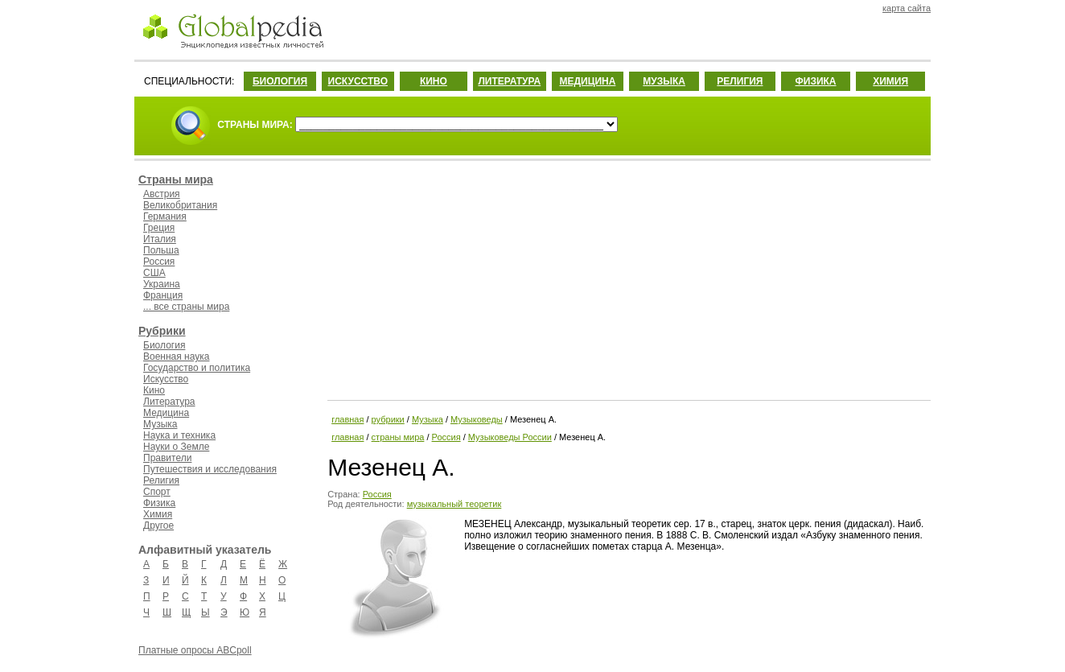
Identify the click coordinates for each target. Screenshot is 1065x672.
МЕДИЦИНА (587, 81)
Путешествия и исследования (210, 469)
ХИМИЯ (890, 81)
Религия (161, 480)
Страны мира (175, 179)
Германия (165, 216)
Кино (154, 390)
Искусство (165, 379)
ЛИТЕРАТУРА (509, 81)
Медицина (166, 412)
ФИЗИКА (816, 81)
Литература (169, 401)
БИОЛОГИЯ (280, 81)
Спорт (157, 491)
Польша (161, 250)
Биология (164, 345)
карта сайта (906, 8)
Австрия (161, 194)
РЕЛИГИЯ (740, 81)
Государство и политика (196, 367)
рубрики (388, 419)
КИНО (433, 81)
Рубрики (162, 330)
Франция (163, 295)
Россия (159, 261)
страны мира (398, 437)
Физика (159, 503)
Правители (167, 458)
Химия (157, 514)
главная (347, 419)
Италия (159, 239)
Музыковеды (476, 419)
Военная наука (176, 356)
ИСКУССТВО (358, 81)
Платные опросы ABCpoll (195, 650)
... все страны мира (186, 306)
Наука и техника (179, 435)
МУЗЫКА (664, 81)
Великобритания (180, 205)
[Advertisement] (627, 277)
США (154, 272)
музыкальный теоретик (454, 504)
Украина (161, 284)
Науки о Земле (176, 446)
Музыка (160, 424)
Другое (158, 525)
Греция (159, 227)
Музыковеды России (510, 437)
